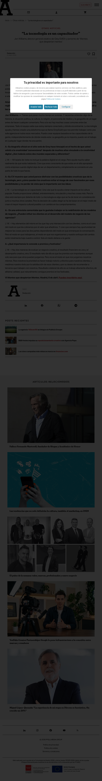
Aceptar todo (36, 107)
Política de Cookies (53, 99)
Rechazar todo (51, 107)
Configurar (66, 107)
